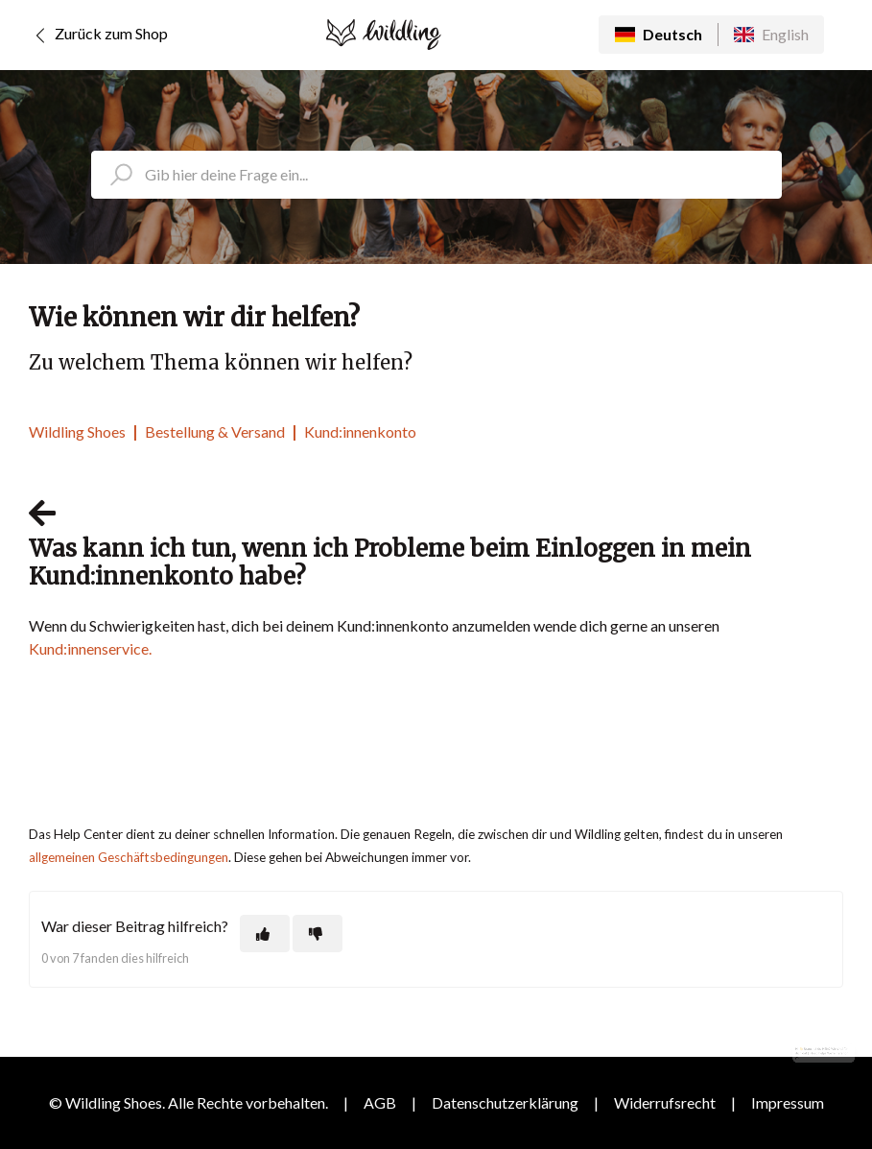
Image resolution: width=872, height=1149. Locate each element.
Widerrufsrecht (665, 1102)
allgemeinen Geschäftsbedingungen (128, 857)
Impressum (787, 1102)
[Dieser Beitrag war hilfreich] (265, 933)
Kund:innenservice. (90, 648)
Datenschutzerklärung (505, 1102)
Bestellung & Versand (215, 431)
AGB (380, 1102)
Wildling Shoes (77, 431)
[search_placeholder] (436, 175)
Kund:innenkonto (360, 431)
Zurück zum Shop (98, 35)
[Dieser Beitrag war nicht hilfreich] (317, 933)
